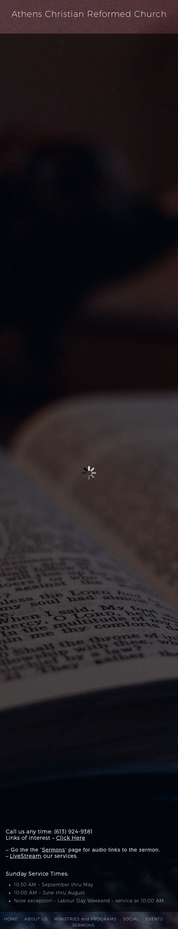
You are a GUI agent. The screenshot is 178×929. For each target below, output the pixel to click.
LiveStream (25, 856)
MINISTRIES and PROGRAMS (85, 919)
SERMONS (83, 925)
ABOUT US (36, 919)
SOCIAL (131, 919)
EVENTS (154, 919)
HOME (11, 919)
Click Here (70, 838)
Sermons (53, 850)
